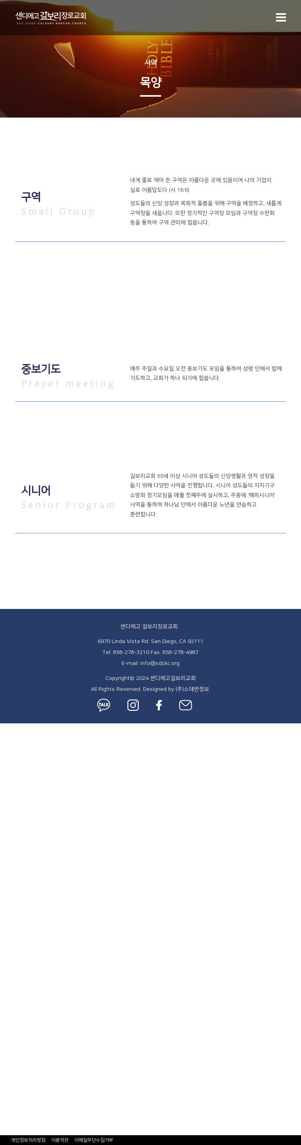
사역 (150, 63)
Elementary (16, 889)
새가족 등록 (15, 772)
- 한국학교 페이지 (23, 978)
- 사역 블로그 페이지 (27, 1059)
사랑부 (9, 960)
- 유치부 (11, 871)
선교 (6, 1014)
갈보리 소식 (15, 1023)
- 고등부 (11, 933)
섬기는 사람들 (18, 754)
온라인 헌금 (15, 1094)
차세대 (9, 835)
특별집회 (12, 826)
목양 (6, 996)
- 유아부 (11, 862)
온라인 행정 (15, 1076)
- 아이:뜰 (12, 880)
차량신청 (12, 1121)
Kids (6, 844)
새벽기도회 (14, 817)
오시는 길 (12, 763)
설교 (6, 790)
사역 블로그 (15, 1050)
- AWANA (13, 906)
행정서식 (12, 1103)
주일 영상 (12, 1041)
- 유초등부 (14, 897)
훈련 (6, 1005)
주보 (6, 1032)
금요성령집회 (17, 808)
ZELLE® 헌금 (18, 1085)
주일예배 (12, 799)
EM (4, 951)
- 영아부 (11, 853)
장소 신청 (12, 1112)
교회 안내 (12, 727)
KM (4, 942)
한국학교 (12, 969)
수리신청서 (14, 1130)
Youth (8, 915)
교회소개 (12, 736)
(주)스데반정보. (193, 689)
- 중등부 (11, 924)
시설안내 (12, 781)
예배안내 (12, 745)
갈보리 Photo (18, 1068)
